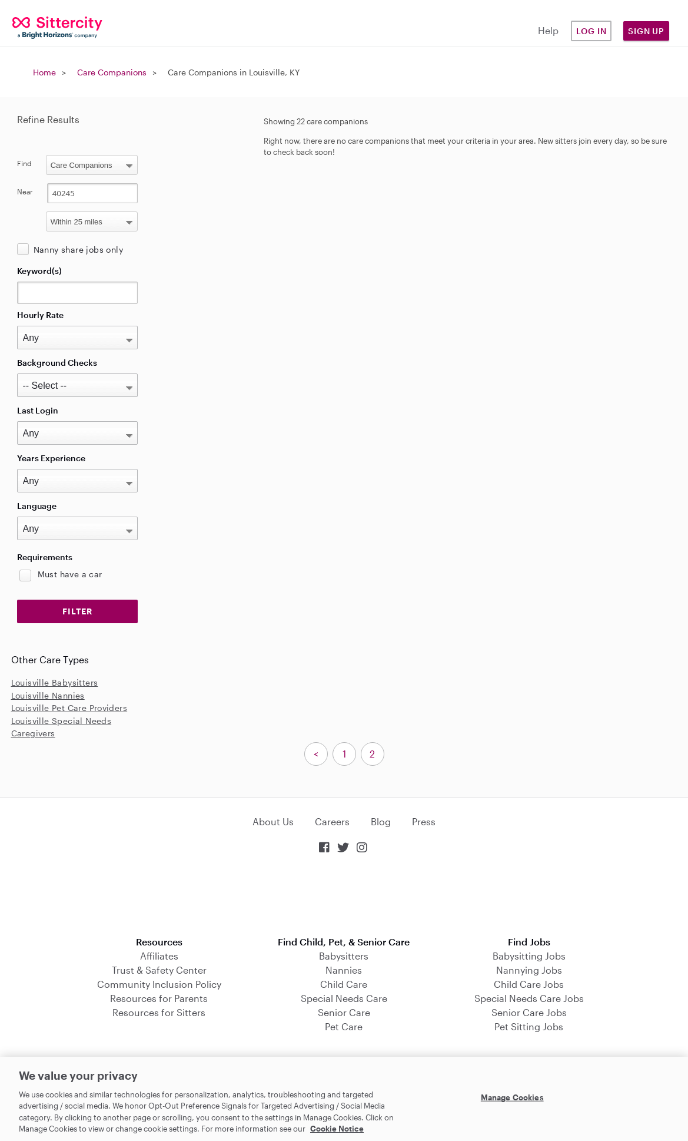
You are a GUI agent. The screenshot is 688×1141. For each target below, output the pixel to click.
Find (24, 163)
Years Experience (51, 458)
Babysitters (343, 955)
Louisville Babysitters (54, 682)
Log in (591, 31)
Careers (332, 821)
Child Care (343, 984)
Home (44, 72)
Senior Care (344, 1012)
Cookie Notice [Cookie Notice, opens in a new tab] (337, 1128)
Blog (381, 821)
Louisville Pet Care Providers (69, 708)
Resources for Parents (159, 998)
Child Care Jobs (529, 984)
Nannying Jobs (529, 969)
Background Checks (57, 363)
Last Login (37, 410)
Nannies (343, 969)
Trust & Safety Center (159, 969)
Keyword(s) (39, 271)
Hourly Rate (40, 315)
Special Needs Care (344, 998)
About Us (273, 821)
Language (36, 506)
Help (548, 30)
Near (25, 191)
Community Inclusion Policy (159, 984)
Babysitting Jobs (529, 955)
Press (424, 821)
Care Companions (112, 72)
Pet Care (344, 1026)
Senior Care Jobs (529, 1012)
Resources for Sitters (158, 1012)
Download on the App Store (344, 896)
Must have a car (70, 574)
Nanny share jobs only (78, 249)
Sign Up (646, 31)
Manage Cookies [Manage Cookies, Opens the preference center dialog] (512, 1097)
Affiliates (159, 955)
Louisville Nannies (48, 695)
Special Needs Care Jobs (529, 998)
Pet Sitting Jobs (528, 1026)
